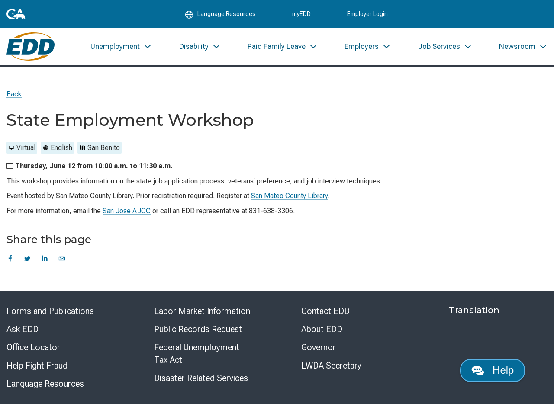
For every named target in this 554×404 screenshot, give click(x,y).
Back (14, 94)
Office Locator (33, 347)
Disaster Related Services (201, 378)
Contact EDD (325, 311)
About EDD (321, 329)
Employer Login (367, 13)
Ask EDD (22, 329)
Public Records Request (198, 329)
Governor (318, 347)
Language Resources (45, 383)
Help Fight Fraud (37, 365)
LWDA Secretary (331, 365)
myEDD (301, 13)
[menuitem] (121, 46)
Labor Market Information (202, 311)
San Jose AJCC (127, 211)
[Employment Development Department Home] (30, 46)
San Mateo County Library (289, 196)
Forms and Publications (50, 311)
